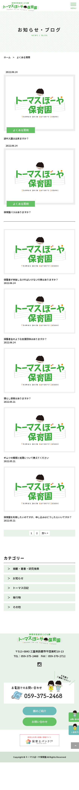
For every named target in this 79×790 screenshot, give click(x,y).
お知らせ (18, 578)
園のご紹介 (39, 711)
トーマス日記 (21, 588)
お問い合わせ (40, 721)
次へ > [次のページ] (45, 533)
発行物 (17, 597)
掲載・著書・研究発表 (26, 569)
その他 (17, 607)
